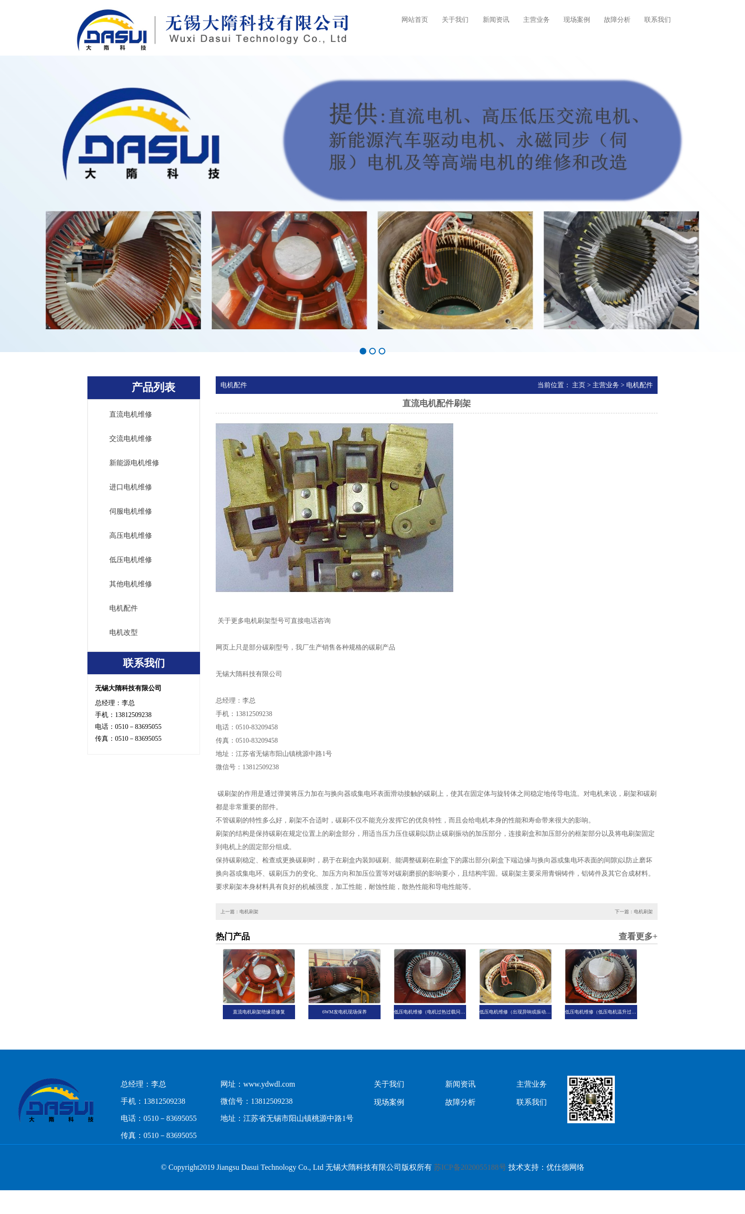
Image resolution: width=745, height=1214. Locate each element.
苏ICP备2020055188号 (470, 1167)
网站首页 (414, 19)
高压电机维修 (130, 535)
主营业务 (536, 19)
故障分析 (617, 19)
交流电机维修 (130, 438)
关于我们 (455, 19)
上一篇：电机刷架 (239, 911)
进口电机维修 (130, 487)
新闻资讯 (496, 19)
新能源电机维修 (134, 463)
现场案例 (577, 19)
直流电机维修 (130, 414)
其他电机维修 (130, 584)
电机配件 (123, 608)
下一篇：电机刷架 (634, 911)
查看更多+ (638, 936)
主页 (578, 385)
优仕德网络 (565, 1167)
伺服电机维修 (130, 511)
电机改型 (123, 632)
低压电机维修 (130, 560)
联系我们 (657, 19)
